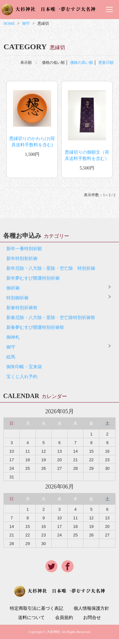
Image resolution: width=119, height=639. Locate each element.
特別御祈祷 (17, 298)
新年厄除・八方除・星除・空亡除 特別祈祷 (50, 268)
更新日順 (106, 62)
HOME (9, 23)
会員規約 (64, 618)
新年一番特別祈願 (24, 248)
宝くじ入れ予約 (21, 376)
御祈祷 (13, 288)
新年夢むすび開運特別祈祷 (33, 278)
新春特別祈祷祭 (21, 307)
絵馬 (10, 357)
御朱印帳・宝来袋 (24, 366)
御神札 (13, 337)
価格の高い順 (81, 62)
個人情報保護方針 (91, 608)
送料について (31, 618)
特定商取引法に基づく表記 (36, 608)
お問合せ (92, 618)
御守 (26, 23)
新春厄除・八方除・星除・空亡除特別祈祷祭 (50, 317)
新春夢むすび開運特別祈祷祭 (35, 327)
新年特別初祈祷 (21, 258)
